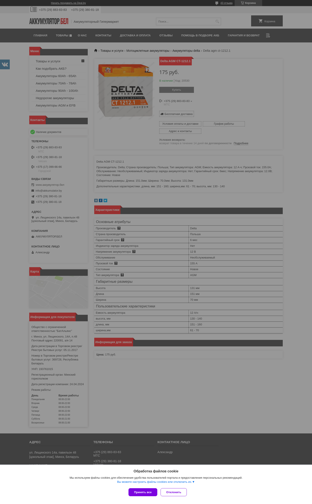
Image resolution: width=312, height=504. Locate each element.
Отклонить (174, 492)
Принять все (143, 492)
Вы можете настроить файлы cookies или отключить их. (154, 482)
